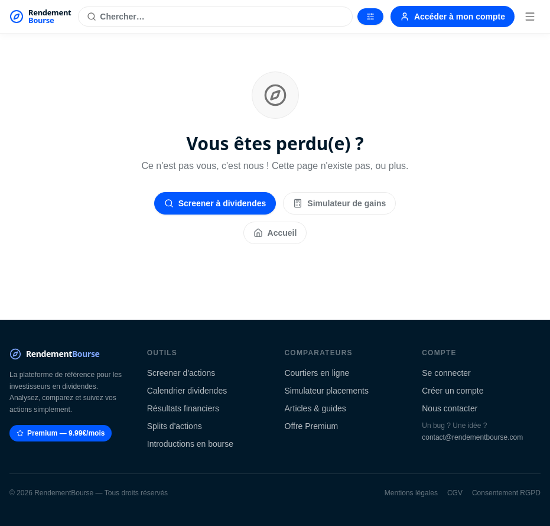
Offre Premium (312, 426)
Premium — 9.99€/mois (61, 433)
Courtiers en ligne (317, 373)
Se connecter (446, 373)
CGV (455, 493)
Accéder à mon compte (452, 16)
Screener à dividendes (215, 203)
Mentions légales (411, 493)
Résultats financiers (183, 408)
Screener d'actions (181, 373)
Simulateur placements (327, 390)
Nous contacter (449, 408)
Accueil (275, 233)
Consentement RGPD (506, 493)
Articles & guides (315, 408)
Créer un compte (452, 390)
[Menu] (530, 16)
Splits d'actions (174, 426)
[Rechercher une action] (215, 17)
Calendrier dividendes (187, 390)
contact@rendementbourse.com (472, 437)
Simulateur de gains (339, 203)
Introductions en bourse (190, 444)
